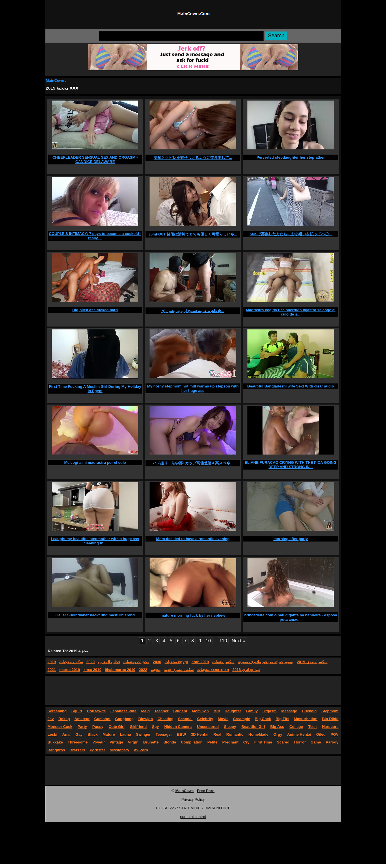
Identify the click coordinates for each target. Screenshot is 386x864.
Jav (51, 719)
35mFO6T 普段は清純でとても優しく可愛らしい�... (192, 234)
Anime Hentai (299, 734)
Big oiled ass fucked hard (95, 310)
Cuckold (309, 711)
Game (316, 742)
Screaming (57, 711)
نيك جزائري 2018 (246, 670)
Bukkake (55, 742)
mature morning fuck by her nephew (193, 615)
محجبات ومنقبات (136, 662)
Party (82, 726)
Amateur (82, 719)
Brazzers (77, 750)
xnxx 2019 (92, 670)
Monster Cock (60, 726)
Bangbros (56, 750)
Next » (238, 640)
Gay (79, 734)
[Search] (181, 36)
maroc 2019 (69, 670)
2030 (157, 662)
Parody (332, 742)
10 (208, 640)
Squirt (76, 711)
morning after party (290, 539)
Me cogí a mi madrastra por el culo (95, 462)
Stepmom (329, 711)
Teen (312, 726)
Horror (300, 742)
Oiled (321, 734)
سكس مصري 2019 (312, 662)
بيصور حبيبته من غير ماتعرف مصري (265, 662)
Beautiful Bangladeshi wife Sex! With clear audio (290, 386)
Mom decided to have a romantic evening (193, 539)
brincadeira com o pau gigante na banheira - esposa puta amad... (290, 617)
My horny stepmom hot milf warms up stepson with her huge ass (192, 388)
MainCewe (55, 80)
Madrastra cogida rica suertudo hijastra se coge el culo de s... (290, 312)
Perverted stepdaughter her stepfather (291, 157)
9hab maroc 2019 (120, 670)
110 (223, 640)
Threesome (77, 742)
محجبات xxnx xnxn (213, 670)
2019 (52, 662)
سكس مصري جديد (179, 670)
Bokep (64, 719)
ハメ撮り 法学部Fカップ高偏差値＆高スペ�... (193, 463)
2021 (52, 670)
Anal (66, 734)
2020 (90, 662)
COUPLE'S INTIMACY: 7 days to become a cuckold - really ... (95, 235)
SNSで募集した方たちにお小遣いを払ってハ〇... (290, 234)
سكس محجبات (71, 662)
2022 (143, 670)
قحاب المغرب (109, 662)
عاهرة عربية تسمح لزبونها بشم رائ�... (192, 311)
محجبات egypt (176, 662)
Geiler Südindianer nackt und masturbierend (95, 615)
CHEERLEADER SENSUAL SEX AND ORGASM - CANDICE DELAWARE (95, 159)
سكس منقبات (223, 662)
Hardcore (330, 726)
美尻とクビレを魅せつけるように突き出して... (193, 157)
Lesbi (52, 734)
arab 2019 (200, 662)
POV (334, 734)
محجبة (156, 670)
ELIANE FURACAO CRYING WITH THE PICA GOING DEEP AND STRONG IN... (291, 464)
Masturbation (306, 719)
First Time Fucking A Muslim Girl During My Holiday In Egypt (95, 388)
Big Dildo (330, 719)
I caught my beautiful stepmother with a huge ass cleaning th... (95, 541)
